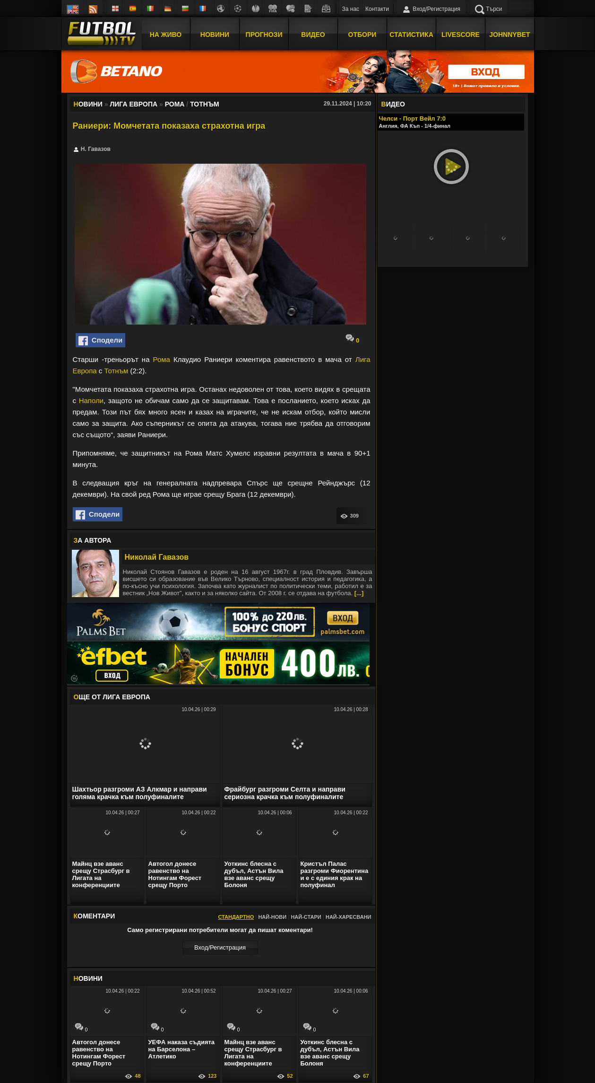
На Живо (165, 34)
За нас (351, 9)
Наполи (91, 400)
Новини (214, 34)
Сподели (100, 340)
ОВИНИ (88, 978)
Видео (313, 34)
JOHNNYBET (509, 34)
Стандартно (236, 917)
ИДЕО (393, 104)
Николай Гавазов (157, 557)
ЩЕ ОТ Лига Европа (112, 697)
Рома (161, 359)
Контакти (377, 9)
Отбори (362, 34)
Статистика (411, 34)
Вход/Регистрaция (220, 947)
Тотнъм (116, 371)
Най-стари (306, 917)
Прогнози (264, 34)
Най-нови (272, 917)
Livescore (460, 34)
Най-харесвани (348, 917)
